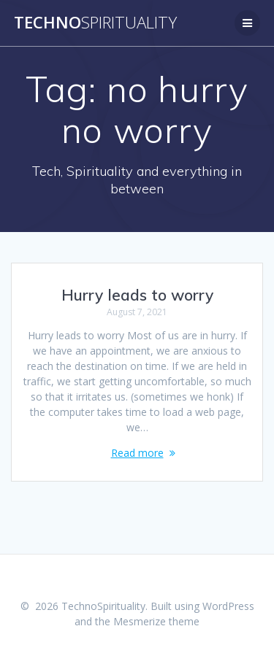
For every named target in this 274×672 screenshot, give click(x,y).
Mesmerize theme (156, 621)
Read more (137, 453)
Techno (95, 23)
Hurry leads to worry (137, 294)
